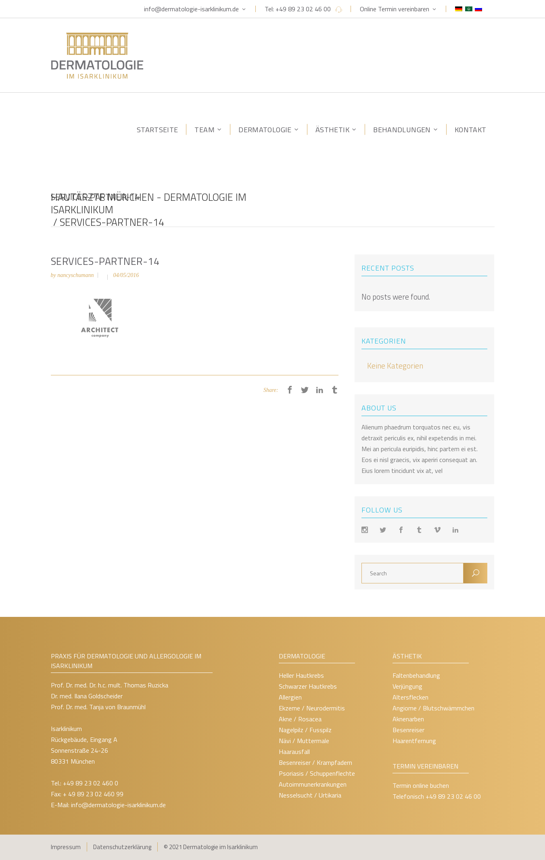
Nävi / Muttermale (304, 740)
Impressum (66, 847)
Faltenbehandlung (416, 675)
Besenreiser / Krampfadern (315, 762)
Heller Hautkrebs (301, 675)
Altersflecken (410, 697)
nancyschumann (75, 275)
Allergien (290, 697)
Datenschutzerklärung (122, 847)
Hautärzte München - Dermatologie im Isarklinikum (148, 204)
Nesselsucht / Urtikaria (310, 795)
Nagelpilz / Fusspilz (305, 730)
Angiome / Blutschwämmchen (433, 708)
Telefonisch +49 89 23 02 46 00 (437, 796)
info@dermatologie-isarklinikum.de (191, 9)
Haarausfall (294, 751)
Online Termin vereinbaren (394, 9)
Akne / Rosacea (300, 719)
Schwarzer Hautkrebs (308, 686)
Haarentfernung (414, 740)
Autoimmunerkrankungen (313, 784)
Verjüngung (407, 686)
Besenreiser (408, 730)
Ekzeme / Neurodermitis (312, 708)
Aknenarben (408, 719)
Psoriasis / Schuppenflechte (317, 773)
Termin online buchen (421, 785)
